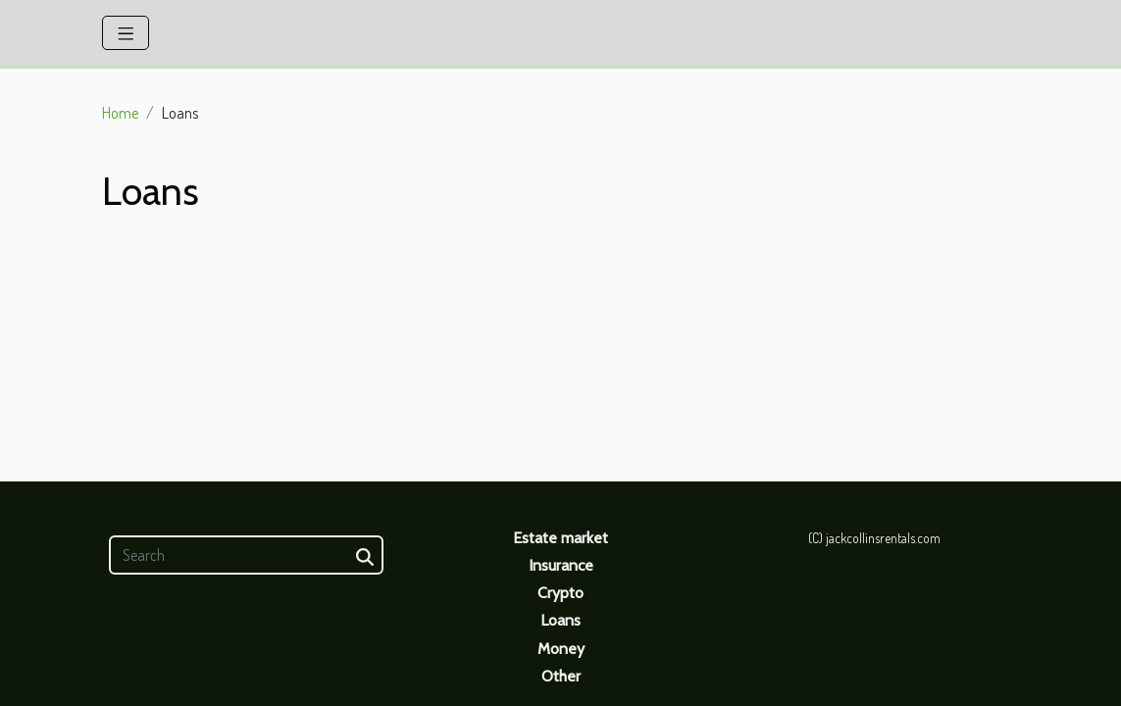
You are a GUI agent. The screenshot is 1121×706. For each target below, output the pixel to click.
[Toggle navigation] (126, 33)
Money (561, 648)
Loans (560, 620)
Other (561, 676)
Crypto (560, 592)
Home (120, 113)
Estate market (560, 538)
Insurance (561, 565)
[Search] (246, 555)
